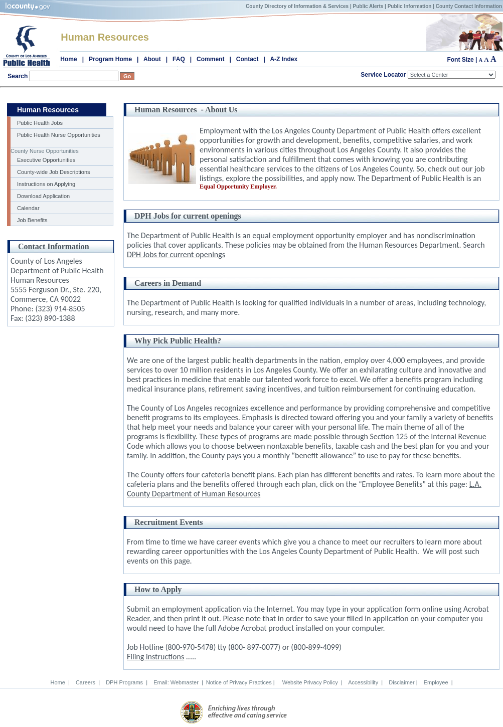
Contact (247, 59)
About (152, 59)
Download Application (43, 196)
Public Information (410, 6)
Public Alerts (368, 6)
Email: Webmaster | (176, 682)
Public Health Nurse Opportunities (58, 135)
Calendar (28, 208)
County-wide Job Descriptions (53, 172)
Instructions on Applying (46, 184)
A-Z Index (283, 59)
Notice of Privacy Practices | (241, 682)
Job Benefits (32, 220)
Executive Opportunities (46, 160)
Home (68, 59)
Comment (210, 59)
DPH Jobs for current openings (176, 254)
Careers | (86, 682)
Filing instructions (155, 656)
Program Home (110, 59)
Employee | (437, 682)
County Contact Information (469, 6)
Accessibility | (364, 682)
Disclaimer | (401, 682)
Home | (59, 682)
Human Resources (105, 37)
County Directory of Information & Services (297, 6)
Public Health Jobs (40, 123)
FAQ (179, 59)
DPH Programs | (125, 682)
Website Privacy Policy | (311, 682)
